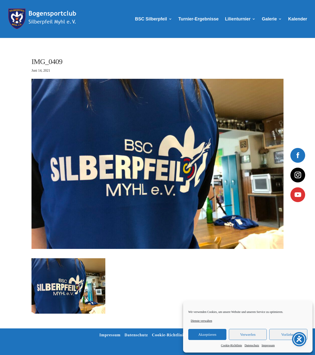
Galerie (269, 19)
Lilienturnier (238, 19)
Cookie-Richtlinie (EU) (174, 335)
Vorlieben (288, 335)
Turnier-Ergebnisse (198, 19)
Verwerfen (247, 335)
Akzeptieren (207, 335)
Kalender (297, 19)
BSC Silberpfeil (151, 19)
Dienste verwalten (201, 321)
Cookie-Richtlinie (231, 345)
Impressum (268, 345)
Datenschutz (252, 345)
